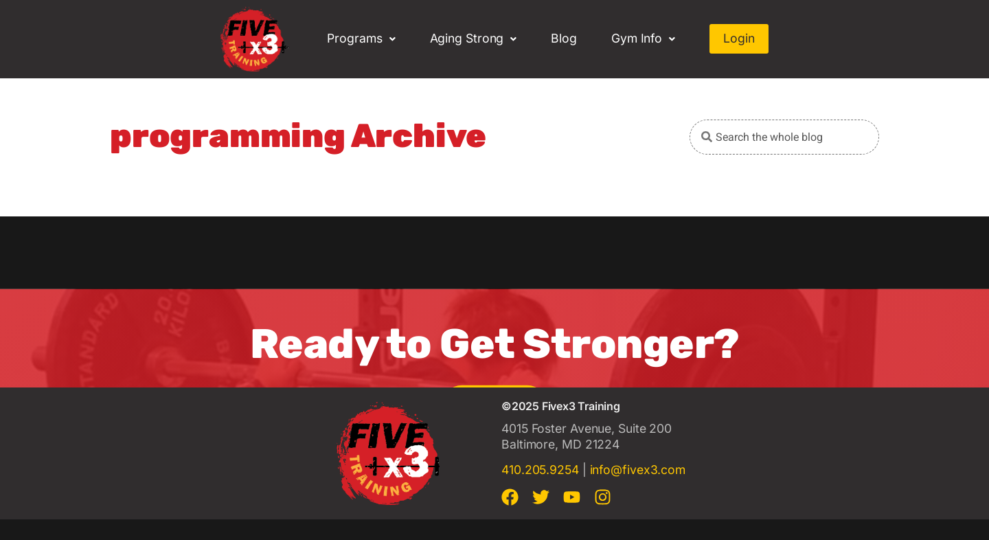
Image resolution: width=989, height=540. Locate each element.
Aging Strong (473, 38)
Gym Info (643, 38)
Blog (564, 38)
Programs (361, 38)
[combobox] (784, 137)
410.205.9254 (540, 469)
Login (739, 38)
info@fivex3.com (638, 469)
